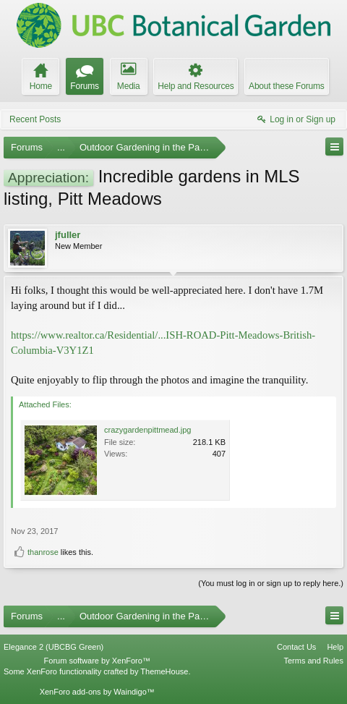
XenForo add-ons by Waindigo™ (97, 691)
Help (335, 646)
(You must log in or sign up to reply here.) (270, 583)
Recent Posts (35, 119)
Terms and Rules (313, 660)
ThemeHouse (164, 671)
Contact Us (296, 646)
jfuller (67, 234)
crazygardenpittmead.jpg (147, 429)
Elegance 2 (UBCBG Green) (53, 646)
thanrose (43, 552)
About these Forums (286, 86)
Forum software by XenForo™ (97, 660)
